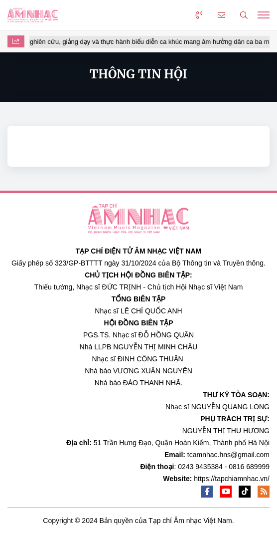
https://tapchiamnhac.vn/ (232, 479)
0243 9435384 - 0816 (211, 467)
